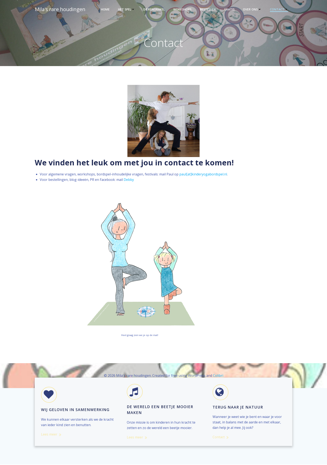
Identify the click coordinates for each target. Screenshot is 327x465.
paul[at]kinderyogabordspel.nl (203, 174)
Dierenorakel (154, 9)
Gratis (229, 9)
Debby (129, 180)
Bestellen (208, 9)
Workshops (182, 9)
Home (105, 9)
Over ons (252, 9)
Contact (279, 9)
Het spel (126, 9)
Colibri (218, 375)
